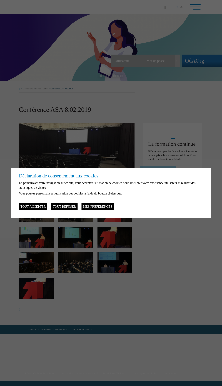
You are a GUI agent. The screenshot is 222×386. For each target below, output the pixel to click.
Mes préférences (97, 206)
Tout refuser (64, 206)
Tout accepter (33, 206)
